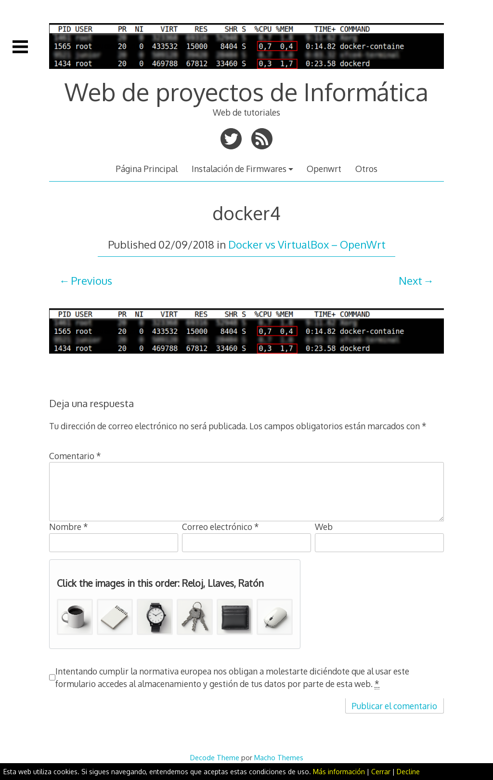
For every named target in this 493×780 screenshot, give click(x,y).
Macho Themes (278, 757)
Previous (91, 280)
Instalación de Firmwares (239, 168)
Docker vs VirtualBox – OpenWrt (307, 244)
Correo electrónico (220, 526)
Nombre (68, 526)
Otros (366, 168)
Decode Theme (214, 757)
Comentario (75, 455)
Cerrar (380, 771)
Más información (339, 771)
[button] (75, 617)
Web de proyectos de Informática (246, 91)
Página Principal (147, 168)
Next (410, 280)
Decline (408, 771)
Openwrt (324, 168)
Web (324, 526)
